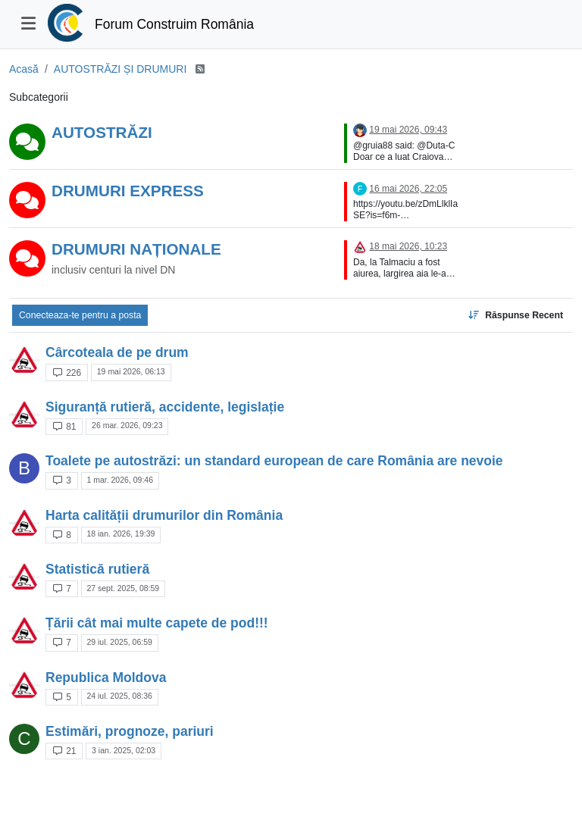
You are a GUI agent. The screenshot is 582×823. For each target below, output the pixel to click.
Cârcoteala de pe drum (117, 352)
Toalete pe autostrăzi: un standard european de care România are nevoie (274, 460)
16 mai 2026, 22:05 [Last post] (408, 188)
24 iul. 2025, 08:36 (119, 695)
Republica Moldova (105, 677)
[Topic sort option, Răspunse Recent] (515, 315)
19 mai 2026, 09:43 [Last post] (408, 129)
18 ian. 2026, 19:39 (120, 533)
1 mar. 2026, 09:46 (119, 479)
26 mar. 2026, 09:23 (127, 425)
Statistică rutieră (97, 569)
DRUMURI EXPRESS (128, 190)
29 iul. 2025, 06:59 (119, 641)
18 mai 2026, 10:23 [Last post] (408, 246)
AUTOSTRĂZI (102, 132)
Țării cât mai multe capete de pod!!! (156, 623)
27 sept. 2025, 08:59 (122, 588)
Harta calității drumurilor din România (164, 515)
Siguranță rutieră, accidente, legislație (164, 407)
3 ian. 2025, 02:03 (123, 750)
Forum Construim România (174, 24)
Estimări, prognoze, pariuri (129, 731)
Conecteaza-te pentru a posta (80, 315)
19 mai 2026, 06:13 (131, 371)
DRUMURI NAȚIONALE (136, 249)
